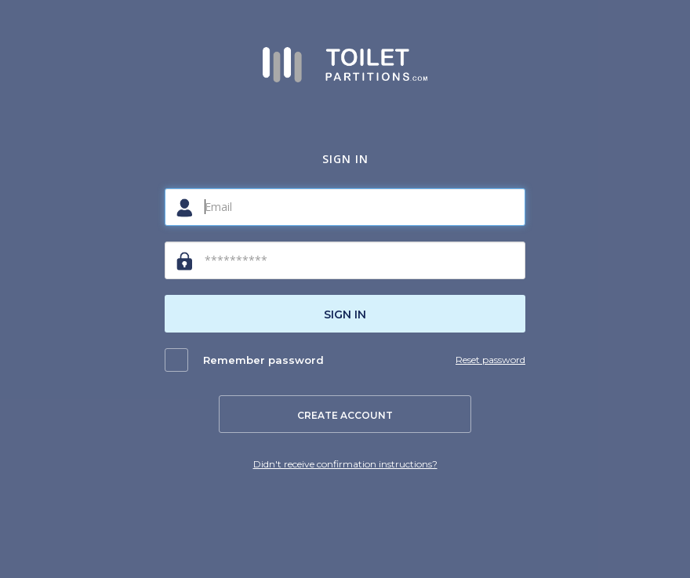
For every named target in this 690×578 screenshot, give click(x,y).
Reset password (490, 359)
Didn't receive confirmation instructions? (345, 464)
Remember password (263, 360)
